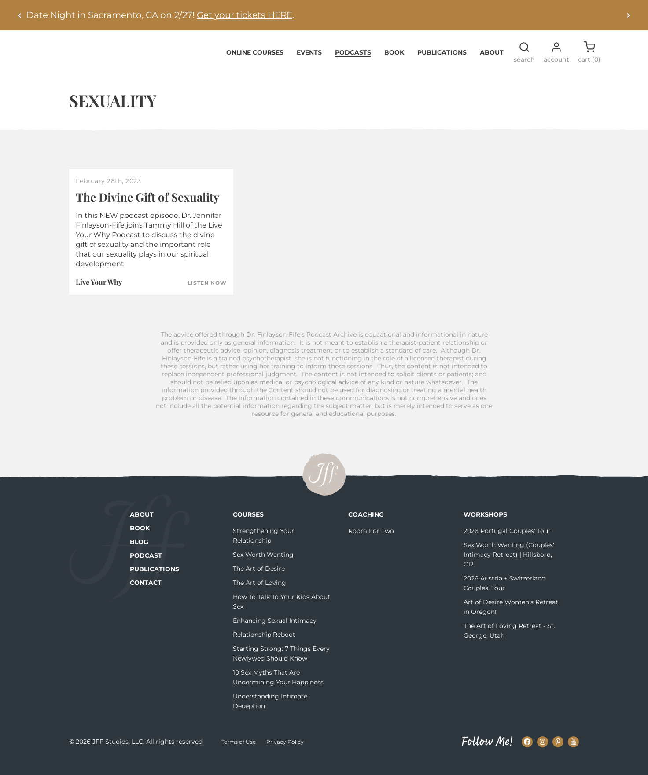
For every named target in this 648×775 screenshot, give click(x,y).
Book (394, 66)
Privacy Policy (285, 755)
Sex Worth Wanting (263, 568)
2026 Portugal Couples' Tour (507, 544)
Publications (442, 66)
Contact (146, 596)
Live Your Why (99, 295)
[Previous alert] (19, 15)
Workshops (485, 528)
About (492, 66)
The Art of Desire (259, 582)
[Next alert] (628, 15)
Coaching (366, 528)
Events (309, 66)
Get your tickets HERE (244, 15)
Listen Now (207, 297)
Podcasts (353, 66)
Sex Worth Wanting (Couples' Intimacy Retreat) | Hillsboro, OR (509, 568)
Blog (139, 555)
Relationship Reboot (264, 648)
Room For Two (371, 544)
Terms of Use (238, 755)
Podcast (146, 569)
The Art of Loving (259, 596)
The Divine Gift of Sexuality (148, 210)
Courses (248, 528)
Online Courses (255, 66)
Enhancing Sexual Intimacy (275, 634)
